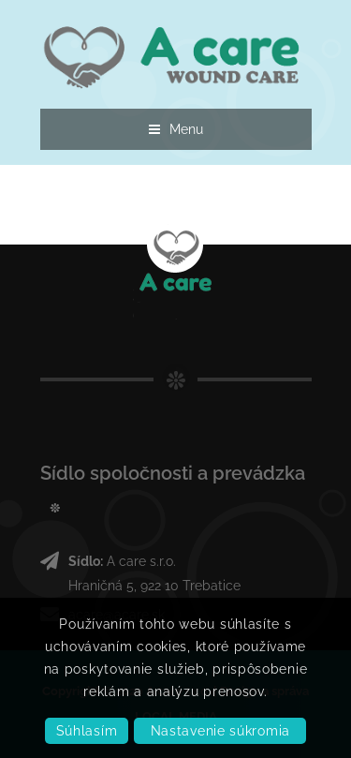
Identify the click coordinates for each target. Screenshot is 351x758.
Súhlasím (87, 730)
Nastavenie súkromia (220, 730)
